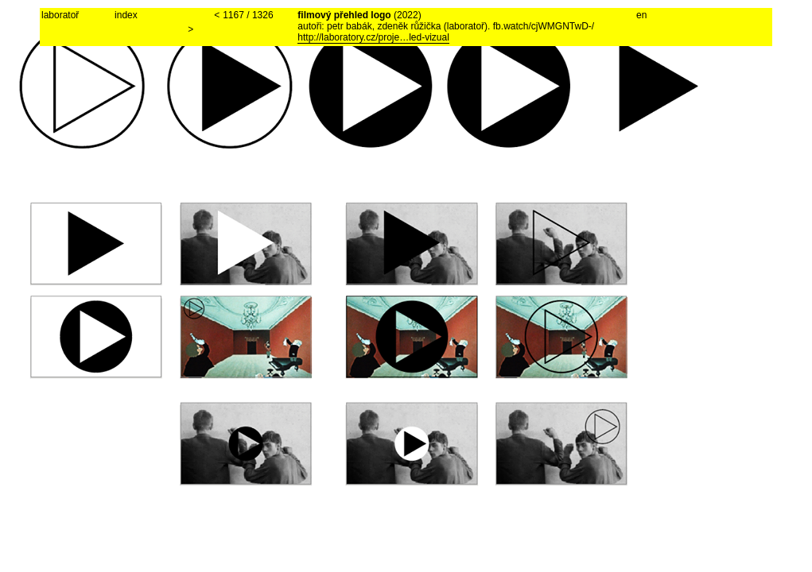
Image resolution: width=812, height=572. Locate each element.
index (126, 15)
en (641, 15)
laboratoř (60, 15)
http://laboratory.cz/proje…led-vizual (373, 37)
